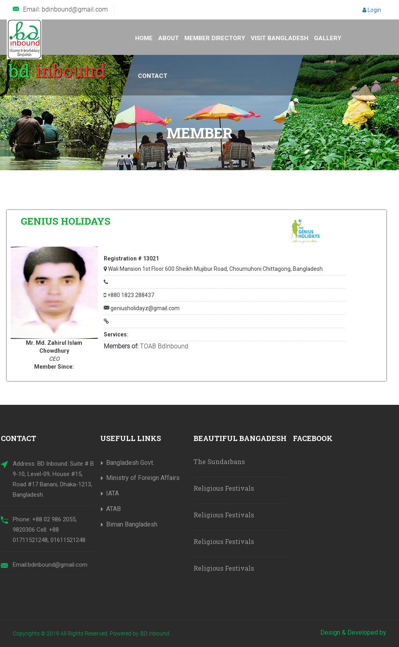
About (168, 38)
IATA (112, 493)
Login (371, 10)
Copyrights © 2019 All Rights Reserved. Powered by (76, 633)
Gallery (327, 38)
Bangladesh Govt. (130, 462)
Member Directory (214, 38)
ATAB (113, 509)
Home (144, 38)
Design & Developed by (353, 632)
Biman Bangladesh (131, 524)
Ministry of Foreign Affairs (143, 478)
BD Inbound (154, 633)
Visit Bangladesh (279, 38)
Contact (152, 76)
